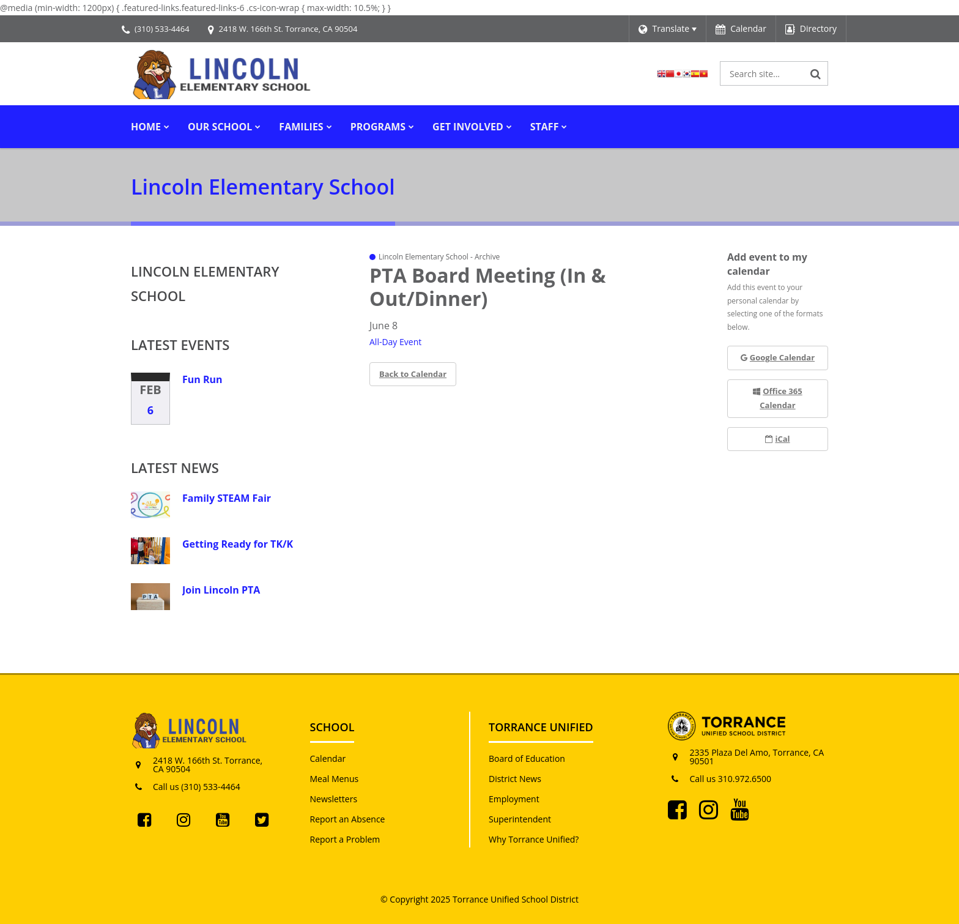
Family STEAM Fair (226, 498)
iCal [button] (777, 438)
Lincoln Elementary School (205, 283)
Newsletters (334, 799)
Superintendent (520, 819)
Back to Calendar (412, 373)
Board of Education (527, 758)
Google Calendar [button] (778, 357)
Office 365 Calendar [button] (777, 398)
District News (515, 778)
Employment (514, 799)
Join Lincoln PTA (221, 590)
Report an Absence (347, 819)
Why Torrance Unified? (534, 839)
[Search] (816, 73)
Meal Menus (334, 778)
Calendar (328, 758)
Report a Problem (345, 839)
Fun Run (202, 379)
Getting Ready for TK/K (237, 544)
